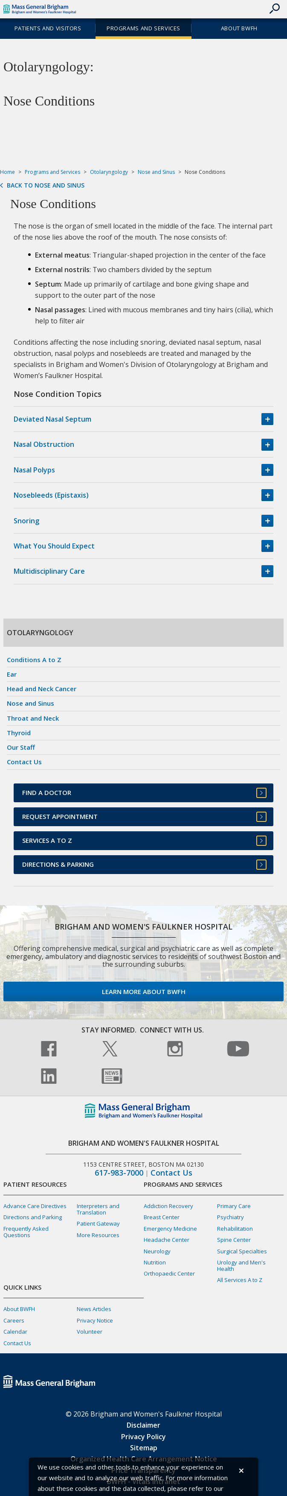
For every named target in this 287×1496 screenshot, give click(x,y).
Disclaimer (143, 1425)
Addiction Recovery (168, 1206)
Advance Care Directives (35, 1206)
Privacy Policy (143, 1436)
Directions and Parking (32, 1217)
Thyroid (19, 732)
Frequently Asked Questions (26, 1232)
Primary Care (234, 1206)
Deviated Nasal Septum (52, 419)
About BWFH (239, 28)
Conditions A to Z (34, 659)
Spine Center (234, 1240)
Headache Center (166, 1240)
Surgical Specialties (242, 1251)
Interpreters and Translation (98, 1209)
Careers (13, 1320)
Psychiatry (230, 1217)
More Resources (98, 1235)
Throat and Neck (33, 718)
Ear (12, 674)
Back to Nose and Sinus (45, 185)
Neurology (157, 1251)
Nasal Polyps (34, 470)
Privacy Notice (95, 1320)
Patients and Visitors (47, 28)
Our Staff (21, 747)
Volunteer (89, 1331)
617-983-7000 (119, 1172)
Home (7, 172)
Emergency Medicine (170, 1228)
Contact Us (24, 761)
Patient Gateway (98, 1223)
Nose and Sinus (156, 172)
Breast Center (162, 1217)
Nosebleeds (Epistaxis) (51, 495)
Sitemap (143, 1447)
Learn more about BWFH (144, 991)
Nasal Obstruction (44, 444)
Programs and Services (143, 28)
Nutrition (155, 1262)
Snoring (26, 520)
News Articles (94, 1309)
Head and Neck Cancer (41, 688)
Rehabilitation (235, 1228)
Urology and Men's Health (241, 1265)
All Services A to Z (239, 1280)
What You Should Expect (54, 546)
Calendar (15, 1331)
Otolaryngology (109, 172)
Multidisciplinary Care (49, 571)
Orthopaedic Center (169, 1273)
